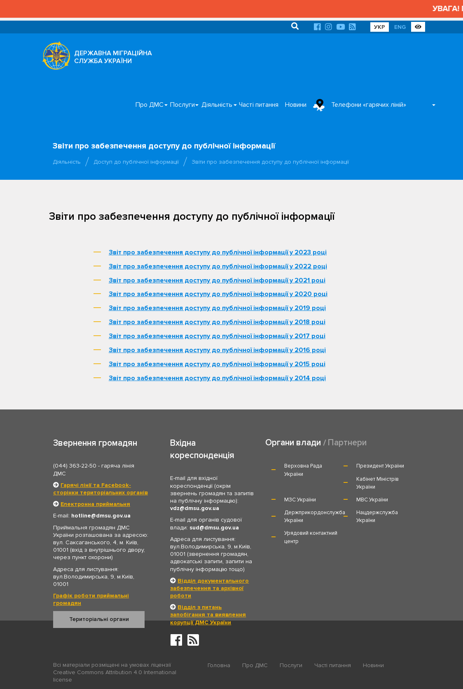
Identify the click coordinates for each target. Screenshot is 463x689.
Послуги (182, 105)
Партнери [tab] (347, 442)
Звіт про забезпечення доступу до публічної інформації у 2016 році (217, 350)
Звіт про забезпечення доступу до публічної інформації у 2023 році (218, 252)
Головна (219, 665)
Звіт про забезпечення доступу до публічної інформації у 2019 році (217, 308)
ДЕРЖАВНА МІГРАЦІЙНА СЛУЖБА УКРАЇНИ (113, 57)
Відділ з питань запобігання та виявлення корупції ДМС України (208, 615)
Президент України (380, 466)
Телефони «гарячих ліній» (368, 105)
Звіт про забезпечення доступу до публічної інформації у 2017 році (217, 336)
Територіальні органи (99, 619)
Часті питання (258, 105)
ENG (400, 27)
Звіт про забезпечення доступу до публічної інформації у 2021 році (217, 280)
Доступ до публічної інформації (136, 161)
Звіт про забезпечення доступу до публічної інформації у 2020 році (218, 294)
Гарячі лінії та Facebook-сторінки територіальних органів (100, 489)
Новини (295, 105)
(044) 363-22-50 (74, 465)
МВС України (372, 499)
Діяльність (216, 105)
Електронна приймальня (95, 504)
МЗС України (300, 499)
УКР (379, 27)
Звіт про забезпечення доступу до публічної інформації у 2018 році (217, 322)
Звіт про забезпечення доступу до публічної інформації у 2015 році (217, 364)
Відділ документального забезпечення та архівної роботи (209, 588)
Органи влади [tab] (293, 442)
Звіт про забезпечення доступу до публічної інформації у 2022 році (218, 266)
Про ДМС (150, 105)
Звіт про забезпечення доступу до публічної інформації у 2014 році (217, 378)
